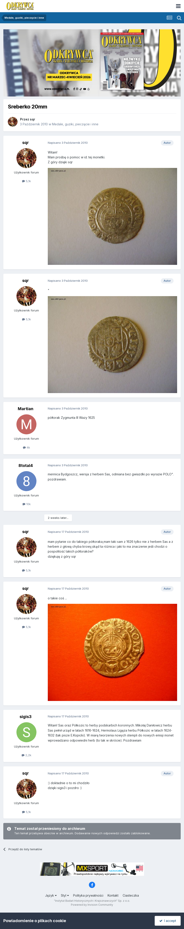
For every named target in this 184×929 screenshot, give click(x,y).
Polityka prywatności (88, 895)
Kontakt (113, 895)
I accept (167, 921)
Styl (65, 895)
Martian (25, 408)
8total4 (25, 465)
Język (51, 895)
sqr (32, 119)
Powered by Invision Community (92, 904)
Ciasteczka (131, 895)
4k (26, 447)
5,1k (26, 181)
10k (26, 504)
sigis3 (26, 716)
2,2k (26, 755)
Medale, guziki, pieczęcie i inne (75, 124)
